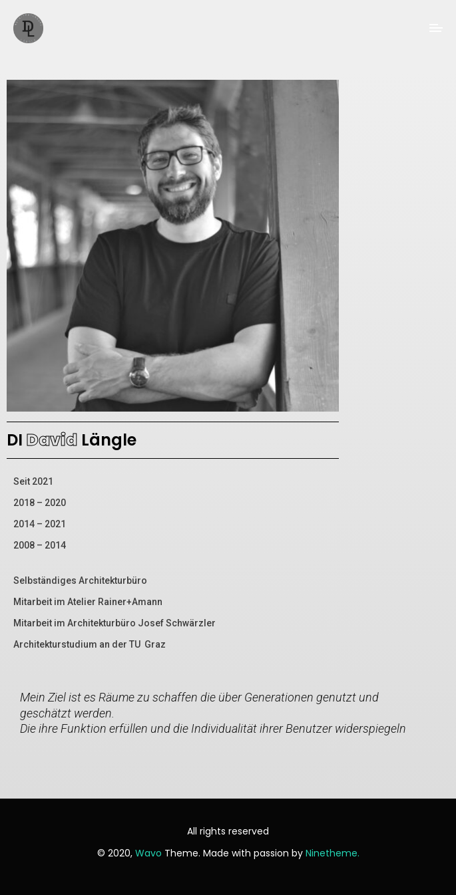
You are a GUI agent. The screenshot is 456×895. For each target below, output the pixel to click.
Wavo (148, 853)
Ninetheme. (332, 853)
